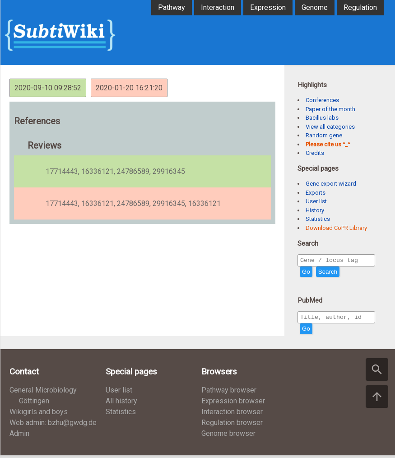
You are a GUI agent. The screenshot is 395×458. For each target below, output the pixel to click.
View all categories (330, 126)
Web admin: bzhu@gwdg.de (53, 425)
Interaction (217, 7)
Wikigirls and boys (38, 414)
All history (121, 403)
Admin (19, 436)
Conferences (322, 100)
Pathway (171, 7)
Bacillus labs (322, 117)
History (315, 210)
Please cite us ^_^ (328, 144)
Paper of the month (330, 109)
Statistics (318, 218)
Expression (268, 7)
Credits (315, 153)
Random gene (324, 135)
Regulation (360, 7)
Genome (315, 7)
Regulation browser (232, 425)
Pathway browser (228, 392)
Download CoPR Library (336, 227)
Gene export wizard (331, 183)
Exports (315, 192)
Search (327, 273)
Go (306, 273)
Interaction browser (232, 414)
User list (316, 201)
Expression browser (233, 403)
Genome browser (228, 436)
